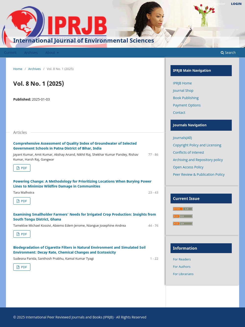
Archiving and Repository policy (198, 159)
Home (17, 69)
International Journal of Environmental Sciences (83, 40)
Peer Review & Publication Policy (199, 174)
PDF (23, 168)
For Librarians (183, 274)
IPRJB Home (182, 83)
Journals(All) (182, 137)
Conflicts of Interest (188, 152)
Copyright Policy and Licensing (197, 145)
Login (236, 3)
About (51, 52)
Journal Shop (183, 90)
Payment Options (187, 105)
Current (10, 52)
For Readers (182, 259)
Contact (179, 112)
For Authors (181, 266)
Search (228, 52)
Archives (31, 52)
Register (219, 3)
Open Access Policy (188, 167)
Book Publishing (186, 97)
